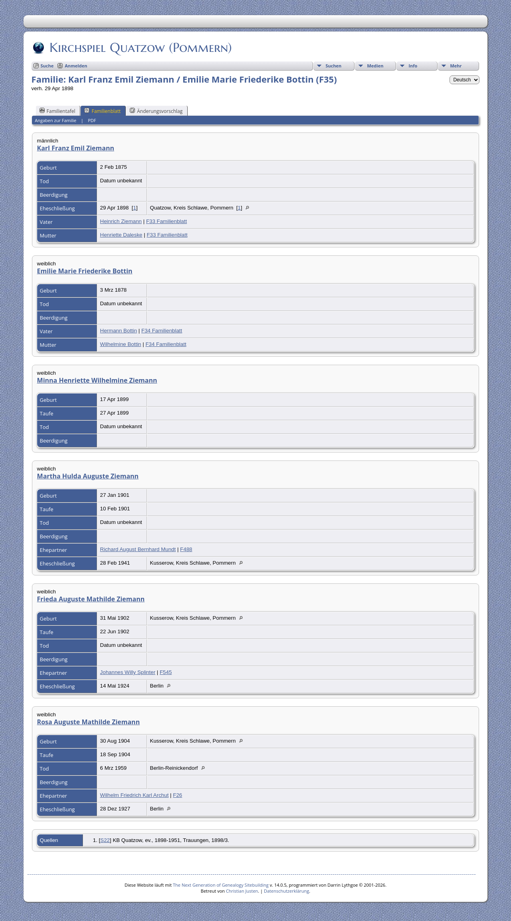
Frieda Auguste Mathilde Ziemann (91, 599)
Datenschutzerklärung (286, 891)
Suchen (333, 66)
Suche (47, 66)
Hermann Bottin (118, 331)
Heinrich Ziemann (121, 221)
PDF (92, 120)
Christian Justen (242, 891)
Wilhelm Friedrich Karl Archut (134, 795)
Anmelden (76, 66)
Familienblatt (102, 111)
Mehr (455, 66)
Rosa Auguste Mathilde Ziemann (88, 721)
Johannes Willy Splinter (128, 672)
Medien (375, 66)
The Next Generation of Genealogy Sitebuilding (221, 885)
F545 (166, 672)
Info (412, 66)
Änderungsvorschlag (156, 111)
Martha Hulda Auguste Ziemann (88, 476)
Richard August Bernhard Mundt (138, 549)
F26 (177, 795)
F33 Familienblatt (166, 221)
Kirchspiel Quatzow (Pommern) (140, 47)
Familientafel (57, 111)
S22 (105, 840)
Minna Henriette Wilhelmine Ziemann (97, 380)
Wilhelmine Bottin (120, 344)
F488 (186, 549)
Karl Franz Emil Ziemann (75, 148)
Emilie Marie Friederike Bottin (85, 271)
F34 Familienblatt (161, 331)
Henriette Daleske (121, 235)
